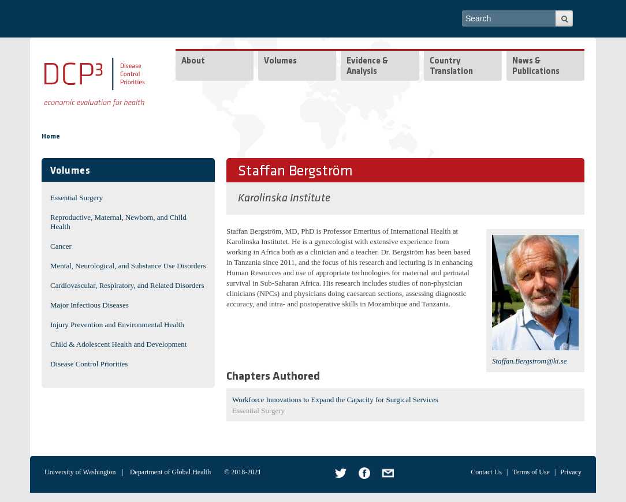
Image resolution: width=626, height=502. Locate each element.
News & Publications (536, 66)
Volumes (280, 61)
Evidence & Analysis (367, 66)
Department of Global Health (170, 472)
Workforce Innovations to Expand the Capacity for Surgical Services (335, 399)
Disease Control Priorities (89, 363)
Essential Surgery (76, 197)
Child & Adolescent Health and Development (118, 344)
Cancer (61, 246)
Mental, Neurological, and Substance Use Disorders (128, 265)
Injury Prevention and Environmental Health (117, 324)
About (193, 61)
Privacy (571, 472)
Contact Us (486, 472)
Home (51, 136)
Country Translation (451, 66)
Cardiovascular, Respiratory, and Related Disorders (127, 285)
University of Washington (79, 472)
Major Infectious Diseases (89, 305)
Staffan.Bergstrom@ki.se (529, 361)
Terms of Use (530, 472)
